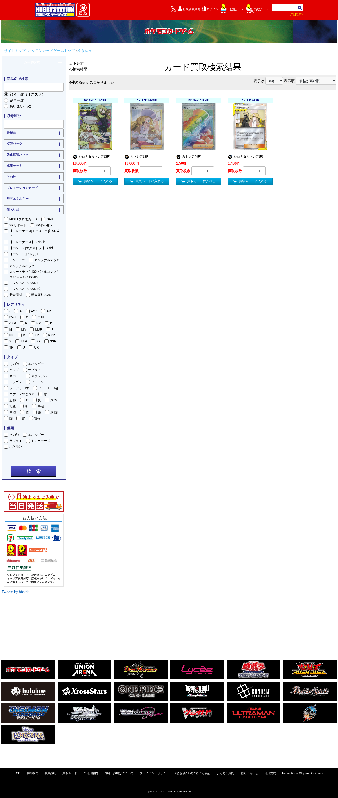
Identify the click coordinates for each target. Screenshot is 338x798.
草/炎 (13, 412)
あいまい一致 (20, 106)
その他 (14, 364)
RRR (51, 335)
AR (49, 311)
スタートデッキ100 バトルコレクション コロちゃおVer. (34, 274)
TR (11, 347)
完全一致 (16, 100)
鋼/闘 (54, 412)
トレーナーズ (40, 441)
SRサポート (17, 225)
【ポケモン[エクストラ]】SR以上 (32, 248)
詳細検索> (296, 14)
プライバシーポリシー (154, 773)
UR (36, 347)
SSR (53, 341)
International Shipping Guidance (303, 773)
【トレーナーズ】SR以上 (27, 242)
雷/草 (37, 418)
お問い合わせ (249, 773)
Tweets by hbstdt (15, 592)
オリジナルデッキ (47, 260)
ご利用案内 (90, 773)
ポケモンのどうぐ (22, 394)
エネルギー (36, 364)
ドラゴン (15, 382)
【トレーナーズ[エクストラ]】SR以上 (34, 233)
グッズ (14, 370)
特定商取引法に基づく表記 (192, 773)
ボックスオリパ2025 (23, 282)
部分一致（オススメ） (27, 94)
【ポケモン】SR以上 (24, 254)
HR (38, 323)
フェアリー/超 (48, 388)
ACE (34, 311)
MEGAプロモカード (23, 219)
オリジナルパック (22, 266)
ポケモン (15, 446)
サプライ (34, 370)
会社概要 (32, 773)
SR (38, 341)
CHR (40, 317)
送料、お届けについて (118, 773)
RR (36, 335)
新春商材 (15, 295)
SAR (50, 219)
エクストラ (17, 260)
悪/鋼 (13, 400)
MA (23, 329)
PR (11, 335)
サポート (15, 376)
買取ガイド (69, 773)
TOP (17, 773)
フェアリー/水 (19, 388)
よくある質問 (225, 773)
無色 (12, 406)
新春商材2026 (41, 295)
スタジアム (39, 376)
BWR (13, 317)
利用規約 (270, 773)
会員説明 (50, 773)
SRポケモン (44, 225)
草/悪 (40, 406)
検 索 (34, 471)
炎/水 (54, 400)
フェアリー (39, 382)
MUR (38, 329)
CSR (12, 323)
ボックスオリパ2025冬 (25, 289)
